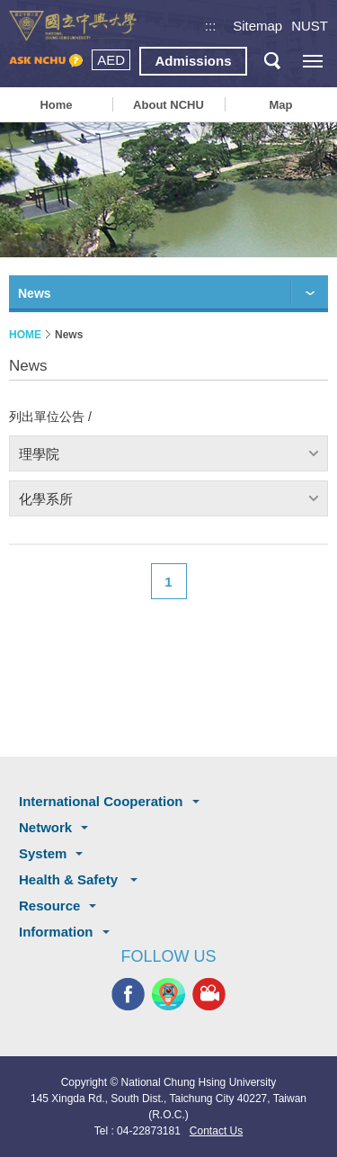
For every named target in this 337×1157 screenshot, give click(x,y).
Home (56, 105)
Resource (49, 905)
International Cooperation (101, 801)
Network (45, 827)
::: (211, 25)
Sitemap (257, 25)
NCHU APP (168, 994)
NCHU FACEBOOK (128, 994)
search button (272, 60)
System (43, 853)
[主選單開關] (312, 60)
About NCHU (168, 105)
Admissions (193, 60)
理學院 (39, 454)
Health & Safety (70, 879)
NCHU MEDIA (209, 994)
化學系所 (46, 499)
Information (56, 931)
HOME (25, 334)
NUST (309, 25)
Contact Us (216, 1131)
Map (280, 105)
